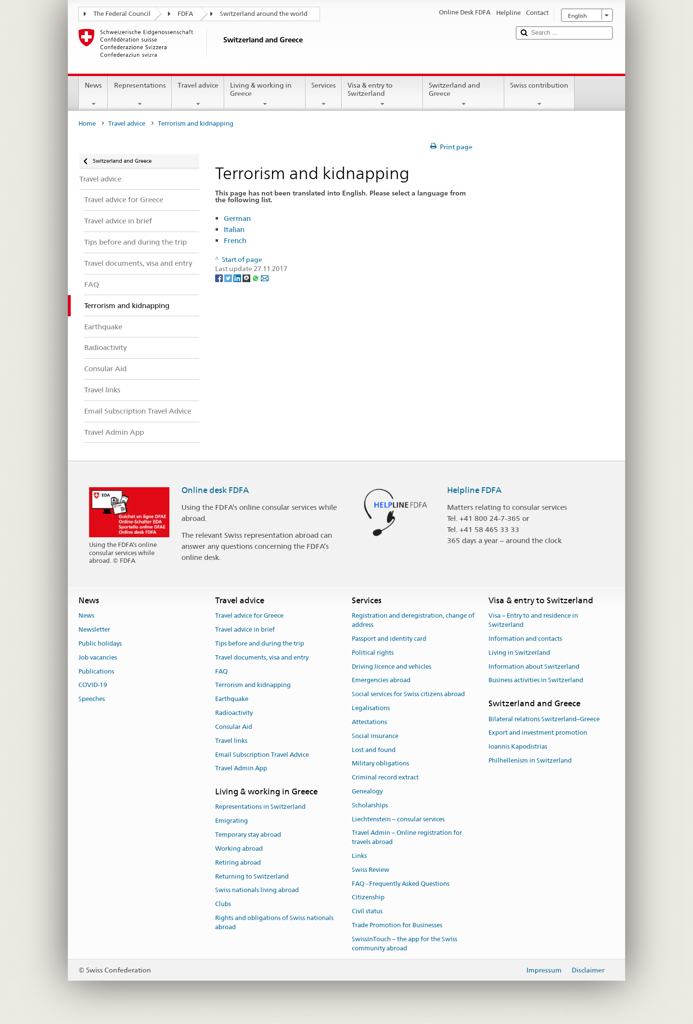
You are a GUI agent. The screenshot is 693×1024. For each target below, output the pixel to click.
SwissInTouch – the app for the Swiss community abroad (404, 943)
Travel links (231, 740)
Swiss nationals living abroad (257, 890)
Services (323, 94)
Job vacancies (97, 657)
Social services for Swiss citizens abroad (408, 694)
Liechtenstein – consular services (398, 819)
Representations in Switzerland (260, 807)
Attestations (369, 722)
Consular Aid (233, 726)
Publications (96, 671)
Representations (139, 94)
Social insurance (375, 735)
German (237, 218)
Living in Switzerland (519, 652)
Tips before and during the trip (259, 643)
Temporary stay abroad (248, 834)
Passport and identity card (389, 638)
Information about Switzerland (533, 666)
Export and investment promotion (537, 733)
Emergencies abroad (381, 680)
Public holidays (100, 643)
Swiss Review (370, 869)
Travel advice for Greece (249, 616)
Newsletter (94, 629)
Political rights (373, 652)
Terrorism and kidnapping (253, 685)
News (93, 94)
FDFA (185, 13)
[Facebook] (219, 278)
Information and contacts (525, 638)
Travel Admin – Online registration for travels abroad (407, 838)
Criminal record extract (385, 777)
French (235, 240)
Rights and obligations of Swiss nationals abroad (274, 922)
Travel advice (198, 94)
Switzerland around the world (264, 13)
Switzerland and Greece (464, 94)
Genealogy (367, 791)
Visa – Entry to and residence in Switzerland (533, 620)
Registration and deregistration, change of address (413, 620)
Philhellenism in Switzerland (530, 760)
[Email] (265, 278)
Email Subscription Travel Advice (262, 754)
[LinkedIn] (238, 278)
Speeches (91, 699)
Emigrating (231, 821)
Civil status (367, 911)
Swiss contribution (539, 94)
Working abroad (239, 848)
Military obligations (380, 763)
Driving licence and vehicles (391, 666)
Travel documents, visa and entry (261, 657)
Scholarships (370, 805)
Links (359, 855)
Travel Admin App (241, 768)
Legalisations (371, 708)
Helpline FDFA (474, 490)
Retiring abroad (238, 862)
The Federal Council (122, 13)
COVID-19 (92, 685)
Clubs (223, 903)
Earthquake (231, 699)
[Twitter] (228, 278)
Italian (234, 229)
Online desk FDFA (215, 490)
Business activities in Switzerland (535, 680)
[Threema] (247, 278)
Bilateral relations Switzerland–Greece (544, 719)
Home (87, 123)
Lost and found (374, 749)
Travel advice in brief (245, 629)
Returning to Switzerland (252, 876)
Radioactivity (234, 712)
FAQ (221, 671)
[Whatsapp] (256, 278)
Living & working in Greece (265, 94)
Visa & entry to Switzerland (382, 94)
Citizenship (368, 897)
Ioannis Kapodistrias (517, 746)
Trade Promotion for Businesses (397, 925)
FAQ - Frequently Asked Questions (400, 883)
